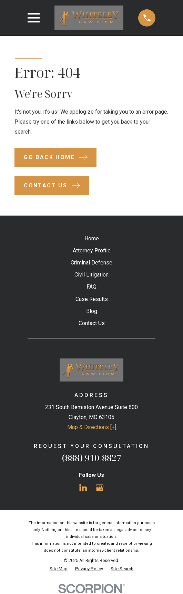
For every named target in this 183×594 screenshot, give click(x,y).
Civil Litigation (91, 274)
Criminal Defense (91, 262)
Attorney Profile (92, 250)
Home (91, 238)
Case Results (91, 299)
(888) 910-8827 (91, 458)
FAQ (91, 286)
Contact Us (92, 323)
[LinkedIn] (83, 487)
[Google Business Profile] (99, 487)
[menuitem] (59, 569)
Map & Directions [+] (91, 427)
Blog (91, 311)
